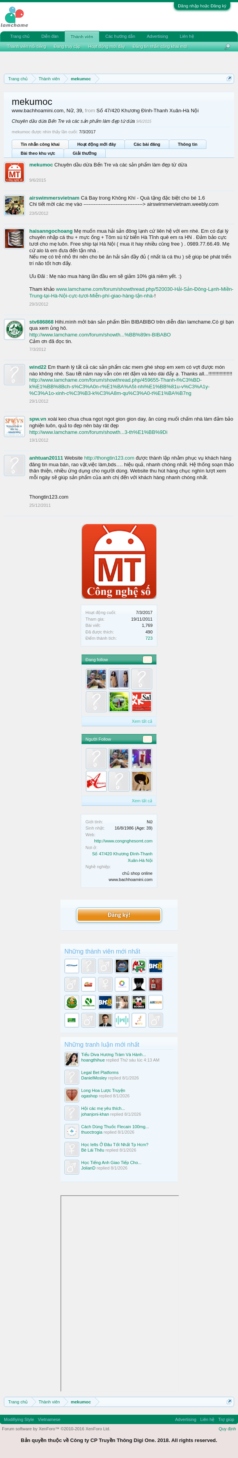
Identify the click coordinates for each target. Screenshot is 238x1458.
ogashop (89, 1096)
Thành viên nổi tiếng (26, 46)
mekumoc (41, 165)
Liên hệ (187, 36)
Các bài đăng (146, 144)
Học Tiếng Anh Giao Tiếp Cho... (111, 1162)
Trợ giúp (226, 1419)
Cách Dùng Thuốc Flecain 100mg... (115, 1126)
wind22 (37, 367)
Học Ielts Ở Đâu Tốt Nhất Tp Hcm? (114, 1144)
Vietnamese (49, 1419)
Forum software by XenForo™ (56, 1428)
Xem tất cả (142, 721)
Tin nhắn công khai (40, 144)
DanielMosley (94, 1078)
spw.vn (37, 419)
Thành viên (82, 36)
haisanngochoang (51, 231)
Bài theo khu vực (38, 153)
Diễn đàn (50, 36)
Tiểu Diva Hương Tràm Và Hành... (113, 1054)
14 (147, 659)
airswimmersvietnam (54, 198)
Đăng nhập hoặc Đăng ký (202, 6)
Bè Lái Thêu (92, 1150)
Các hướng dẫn (120, 36)
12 (147, 739)
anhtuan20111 (46, 458)
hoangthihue (93, 1060)
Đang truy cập (67, 46)
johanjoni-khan (95, 1114)
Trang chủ (20, 36)
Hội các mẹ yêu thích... (103, 1108)
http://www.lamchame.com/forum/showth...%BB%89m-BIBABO (100, 335)
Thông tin (187, 144)
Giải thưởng (85, 153)
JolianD (88, 1168)
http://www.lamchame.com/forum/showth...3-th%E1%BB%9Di (98, 432)
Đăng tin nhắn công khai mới (160, 46)
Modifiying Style (19, 1419)
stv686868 (41, 322)
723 (149, 638)
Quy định (227, 1428)
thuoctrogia (91, 1132)
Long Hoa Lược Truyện (103, 1090)
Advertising (157, 36)
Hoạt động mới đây (96, 144)
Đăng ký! (119, 914)
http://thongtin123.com (109, 458)
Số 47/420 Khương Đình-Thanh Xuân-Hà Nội (147, 110)
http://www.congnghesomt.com (123, 841)
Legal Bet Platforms (100, 1072)
